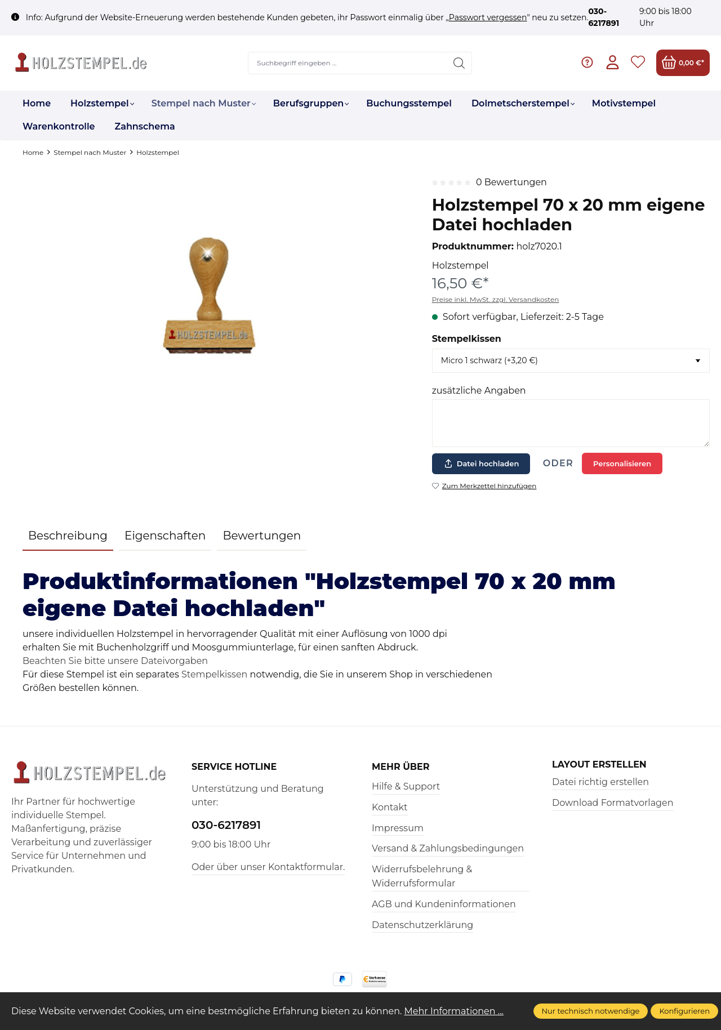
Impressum (398, 828)
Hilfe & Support (406, 786)
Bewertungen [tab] (261, 535)
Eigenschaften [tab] (165, 535)
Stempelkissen (466, 338)
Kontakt (390, 807)
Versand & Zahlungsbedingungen (448, 848)
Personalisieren (622, 463)
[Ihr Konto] (613, 62)
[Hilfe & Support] (587, 62)
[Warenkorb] (683, 62)
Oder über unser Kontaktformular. (268, 867)
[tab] (68, 536)
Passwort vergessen (488, 17)
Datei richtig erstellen (600, 782)
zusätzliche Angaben (479, 390)
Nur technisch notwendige (591, 1010)
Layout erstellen (599, 764)
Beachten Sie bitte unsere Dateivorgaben (115, 661)
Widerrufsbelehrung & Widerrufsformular (422, 876)
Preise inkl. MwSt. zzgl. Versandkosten (495, 299)
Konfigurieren (684, 1010)
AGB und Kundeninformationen (444, 904)
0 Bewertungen (511, 182)
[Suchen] (459, 63)
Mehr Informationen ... (454, 1011)
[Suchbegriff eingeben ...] (348, 63)
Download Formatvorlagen (613, 802)
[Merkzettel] (638, 62)
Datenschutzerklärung (422, 925)
